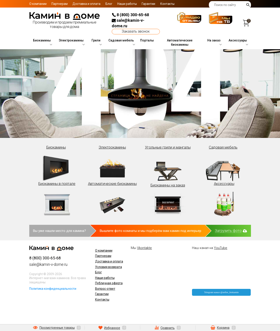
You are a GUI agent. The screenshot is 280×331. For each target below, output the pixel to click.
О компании (38, 4)
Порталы (147, 40)
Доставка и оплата (86, 4)
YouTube (220, 248)
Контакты (167, 4)
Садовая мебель (121, 40)
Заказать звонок (136, 31)
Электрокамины (71, 40)
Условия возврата (108, 267)
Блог (109, 4)
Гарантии (148, 4)
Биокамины (42, 40)
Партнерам (59, 4)
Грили (96, 40)
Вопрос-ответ (105, 288)
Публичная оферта (109, 283)
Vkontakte (144, 248)
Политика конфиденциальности (52, 288)
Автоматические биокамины (179, 43)
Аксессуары (238, 40)
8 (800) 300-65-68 (130, 14)
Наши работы (127, 4)
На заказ (213, 40)
